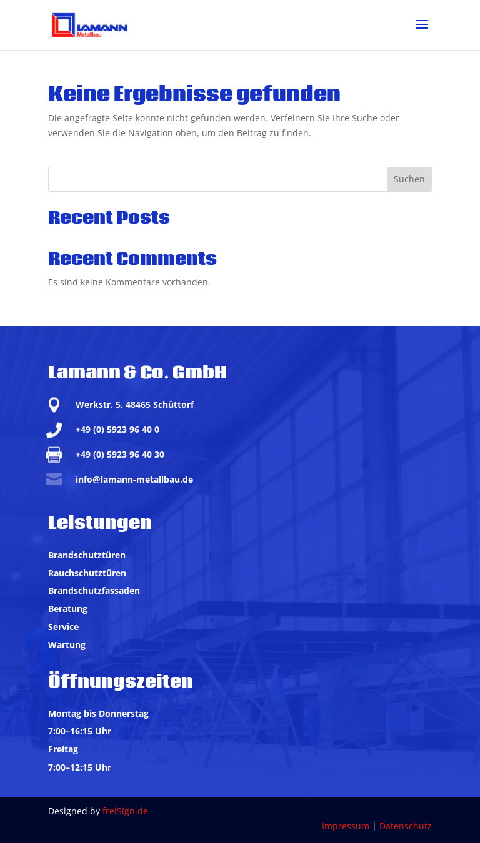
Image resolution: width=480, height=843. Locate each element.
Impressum (345, 826)
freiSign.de (125, 811)
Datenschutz (405, 826)
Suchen (409, 179)
